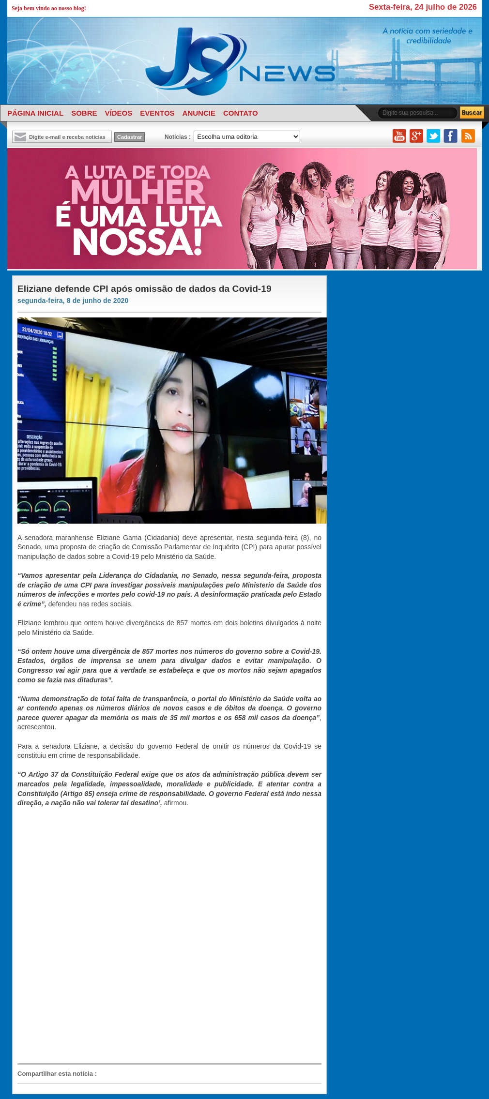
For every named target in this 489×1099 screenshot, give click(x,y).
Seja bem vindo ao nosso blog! (49, 8)
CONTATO (240, 113)
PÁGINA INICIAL (35, 113)
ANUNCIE (199, 113)
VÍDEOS (118, 113)
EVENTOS (157, 113)
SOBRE (84, 113)
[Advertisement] (125, 935)
